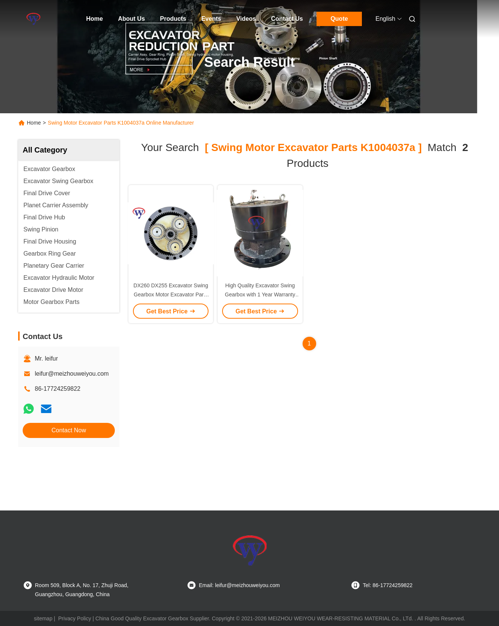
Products (173, 18)
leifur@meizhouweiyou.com (72, 373)
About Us (131, 18)
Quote (339, 18)
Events (211, 18)
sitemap (43, 618)
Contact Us (287, 18)
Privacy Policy (74, 618)
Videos (246, 18)
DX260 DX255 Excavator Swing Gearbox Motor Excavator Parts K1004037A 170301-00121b (170, 294)
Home (94, 18)
